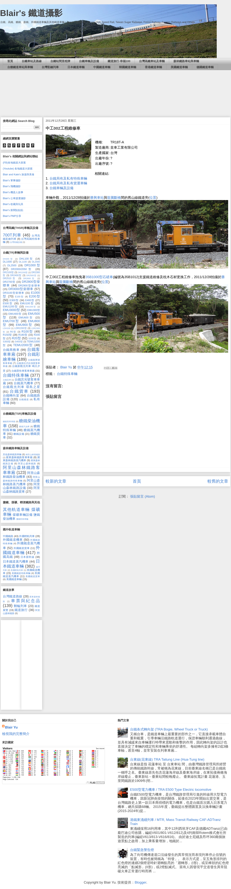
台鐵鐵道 (24, 399)
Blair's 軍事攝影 (12, 180)
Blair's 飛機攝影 (12, 186)
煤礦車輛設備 (23, 514)
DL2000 (36, 261)
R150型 (7, 334)
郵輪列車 (20, 606)
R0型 (13, 331)
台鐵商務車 (11, 350)
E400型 (29, 300)
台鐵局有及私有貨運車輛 (68, 183)
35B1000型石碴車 (99, 277)
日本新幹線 (28, 557)
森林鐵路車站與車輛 (186, 61)
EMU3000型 (11, 310)
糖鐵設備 (18, 434)
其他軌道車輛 (16, 509)
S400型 (19, 341)
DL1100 (23, 261)
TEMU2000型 (23, 345)
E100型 (19, 296)
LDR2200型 (20, 328)
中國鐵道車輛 (101, 67)
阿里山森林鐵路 (27, 463)
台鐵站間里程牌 (60, 61)
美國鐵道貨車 (33, 576)
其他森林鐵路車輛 (12, 454)
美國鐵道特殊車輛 (21, 573)
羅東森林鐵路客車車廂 (19, 457)
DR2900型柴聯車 (29, 285)
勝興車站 (97, 197)
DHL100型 (26, 258)
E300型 (14, 300)
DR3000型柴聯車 (20, 289)
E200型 (34, 296)
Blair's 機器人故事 (13, 192)
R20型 (16, 338)
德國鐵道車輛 (205, 67)
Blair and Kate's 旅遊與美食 (18, 174)
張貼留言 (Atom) (142, 496)
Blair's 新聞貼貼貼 (13, 210)
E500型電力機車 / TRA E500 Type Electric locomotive (170, 789)
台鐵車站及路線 (32, 61)
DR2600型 (29, 278)
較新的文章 (56, 481)
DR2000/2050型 (22, 269)
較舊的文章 (217, 481)
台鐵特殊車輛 (67, 374)
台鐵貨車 (19, 391)
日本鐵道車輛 (76, 67)
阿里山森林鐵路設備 (21, 486)
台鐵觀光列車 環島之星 (21, 387)
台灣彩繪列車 (50, 67)
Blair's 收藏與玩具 (13, 204)
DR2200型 (23, 272)
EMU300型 (33, 310)
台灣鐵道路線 (12, 596)
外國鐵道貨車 (22, 548)
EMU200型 (30, 307)
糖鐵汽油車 (24, 426)
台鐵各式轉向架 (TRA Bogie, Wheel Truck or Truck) (169, 729)
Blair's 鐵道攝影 (31, 13)
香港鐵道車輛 (153, 67)
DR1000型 (32, 265)
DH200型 (8, 259)
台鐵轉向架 (11, 395)
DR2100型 (8, 272)
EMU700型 (11, 321)
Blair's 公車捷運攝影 (14, 198)
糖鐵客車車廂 (9, 421)
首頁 (10, 61)
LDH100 (6, 328)
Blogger (140, 882)
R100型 (27, 331)
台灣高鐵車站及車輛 (152, 61)
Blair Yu (11, 727)
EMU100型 (27, 303)
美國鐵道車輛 (179, 67)
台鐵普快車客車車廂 (23, 370)
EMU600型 (26, 317)
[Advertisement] (115, 92)
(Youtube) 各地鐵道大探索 (18, 168)
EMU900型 (24, 325)
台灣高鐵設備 (16, 242)
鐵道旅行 (21, 610)
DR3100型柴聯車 (13, 292)
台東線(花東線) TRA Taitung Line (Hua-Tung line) (167, 759)
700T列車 (12, 235)
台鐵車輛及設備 (89, 61)
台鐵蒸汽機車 (24, 383)
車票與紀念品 (25, 600)
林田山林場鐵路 (33, 454)
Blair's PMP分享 (12, 216)
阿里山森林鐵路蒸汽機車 (21, 482)
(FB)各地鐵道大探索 (14, 162)
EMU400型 (15, 313)
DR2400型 (16, 275)
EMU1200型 (10, 306)
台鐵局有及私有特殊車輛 (68, 178)
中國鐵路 (8, 536)
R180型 (22, 334)
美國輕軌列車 (17, 570)
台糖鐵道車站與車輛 (20, 67)
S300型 (7, 341)
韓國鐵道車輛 (127, 67)
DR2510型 (9, 278)
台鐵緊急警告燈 (142, 850)
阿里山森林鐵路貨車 (21, 489)
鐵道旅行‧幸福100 (119, 61)
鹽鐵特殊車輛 (22, 519)
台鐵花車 (7, 380)
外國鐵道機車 (13, 539)
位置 (152, 197)
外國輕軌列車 (27, 536)
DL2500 (11, 265)
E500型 (8, 303)
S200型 (32, 338)
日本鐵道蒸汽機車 (16, 561)
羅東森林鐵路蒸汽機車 (21, 459)
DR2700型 (9, 281)
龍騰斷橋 (114, 197)
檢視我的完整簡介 (16, 734)
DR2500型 (31, 275)
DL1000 (7, 261)
